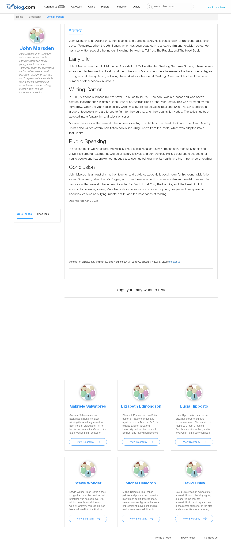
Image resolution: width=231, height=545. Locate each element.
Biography (35, 17)
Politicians (121, 6)
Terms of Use (163, 538)
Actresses (76, 6)
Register (220, 7)
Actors (91, 6)
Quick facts (24, 214)
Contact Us (211, 538)
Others (136, 6)
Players (105, 6)
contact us (174, 262)
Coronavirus (54, 6)
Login (211, 7)
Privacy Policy (187, 538)
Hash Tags (43, 214)
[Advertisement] (37, 156)
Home (19, 17)
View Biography (85, 442)
